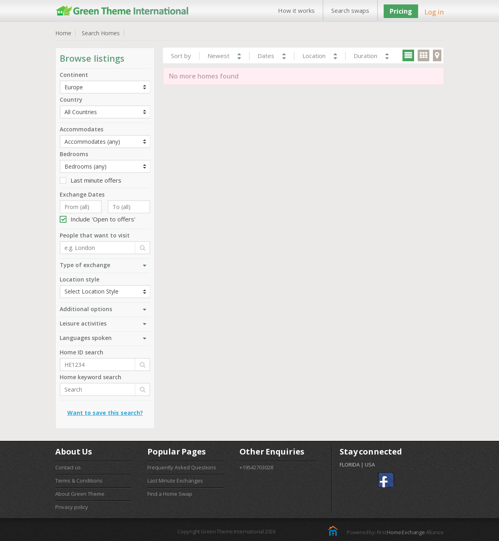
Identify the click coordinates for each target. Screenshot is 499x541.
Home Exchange (406, 532)
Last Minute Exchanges (175, 480)
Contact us (68, 467)
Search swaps (350, 10)
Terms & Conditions (79, 480)
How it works (296, 10)
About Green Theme (80, 493)
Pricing (401, 11)
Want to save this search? (105, 412)
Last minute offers (90, 180)
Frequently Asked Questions (181, 467)
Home (63, 33)
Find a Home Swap (169, 493)
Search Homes (101, 33)
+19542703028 (256, 467)
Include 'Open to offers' (97, 219)
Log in (434, 11)
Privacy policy (71, 507)
